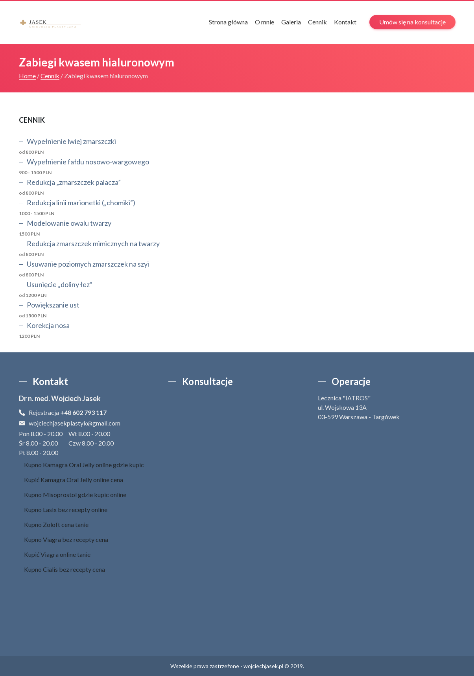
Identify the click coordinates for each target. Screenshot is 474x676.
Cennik (317, 22)
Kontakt (345, 22)
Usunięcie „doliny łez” (59, 284)
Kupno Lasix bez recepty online (65, 509)
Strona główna (228, 22)
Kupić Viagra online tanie (57, 554)
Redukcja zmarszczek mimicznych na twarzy (93, 243)
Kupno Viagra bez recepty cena (66, 539)
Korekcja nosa (48, 325)
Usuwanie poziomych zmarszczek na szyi (88, 264)
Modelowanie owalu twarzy (69, 223)
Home (27, 75)
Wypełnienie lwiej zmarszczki (71, 141)
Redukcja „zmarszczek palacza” (74, 182)
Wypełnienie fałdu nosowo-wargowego (88, 161)
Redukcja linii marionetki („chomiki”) (81, 202)
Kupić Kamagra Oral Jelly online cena (73, 479)
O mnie (264, 22)
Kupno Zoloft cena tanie (56, 524)
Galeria (291, 22)
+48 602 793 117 (83, 412)
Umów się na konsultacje (412, 22)
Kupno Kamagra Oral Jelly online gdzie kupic (84, 464)
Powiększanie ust (53, 304)
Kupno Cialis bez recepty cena (64, 569)
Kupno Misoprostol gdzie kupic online (75, 494)
